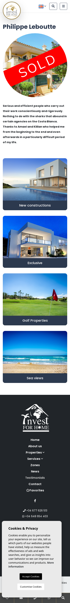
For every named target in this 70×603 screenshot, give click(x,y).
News (35, 471)
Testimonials (35, 478)
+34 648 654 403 (35, 516)
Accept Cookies (30, 576)
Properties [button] (35, 452)
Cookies (62, 583)
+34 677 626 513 (35, 510)
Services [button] (35, 459)
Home (35, 440)
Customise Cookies (30, 586)
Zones (35, 465)
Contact (35, 484)
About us (35, 446)
